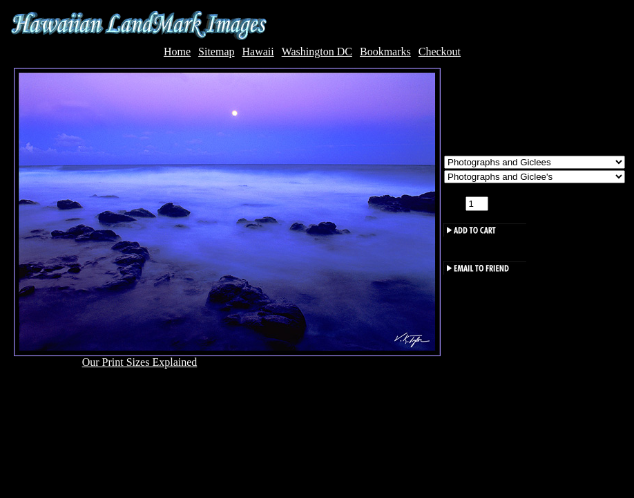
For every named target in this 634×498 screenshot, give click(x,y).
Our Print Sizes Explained (140, 362)
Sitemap (216, 51)
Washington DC (317, 51)
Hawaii (257, 51)
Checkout (440, 51)
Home (177, 51)
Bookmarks (385, 51)
